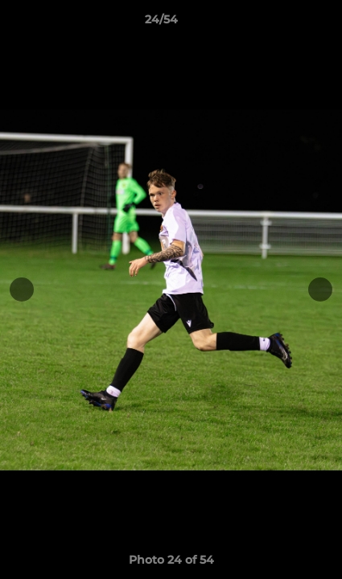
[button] (284, 23)
